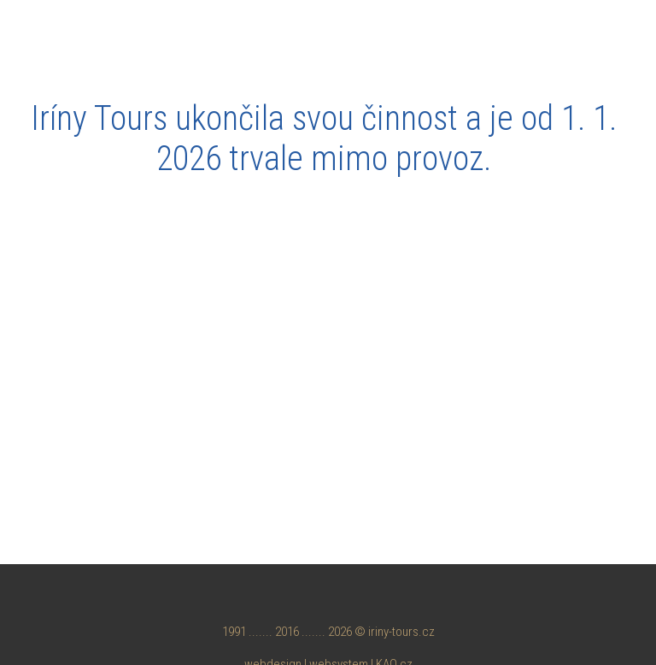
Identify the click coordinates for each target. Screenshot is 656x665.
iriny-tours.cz (401, 631)
